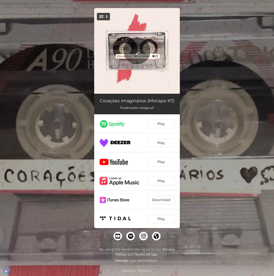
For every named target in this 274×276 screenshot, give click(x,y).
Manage (121, 260)
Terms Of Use (146, 254)
